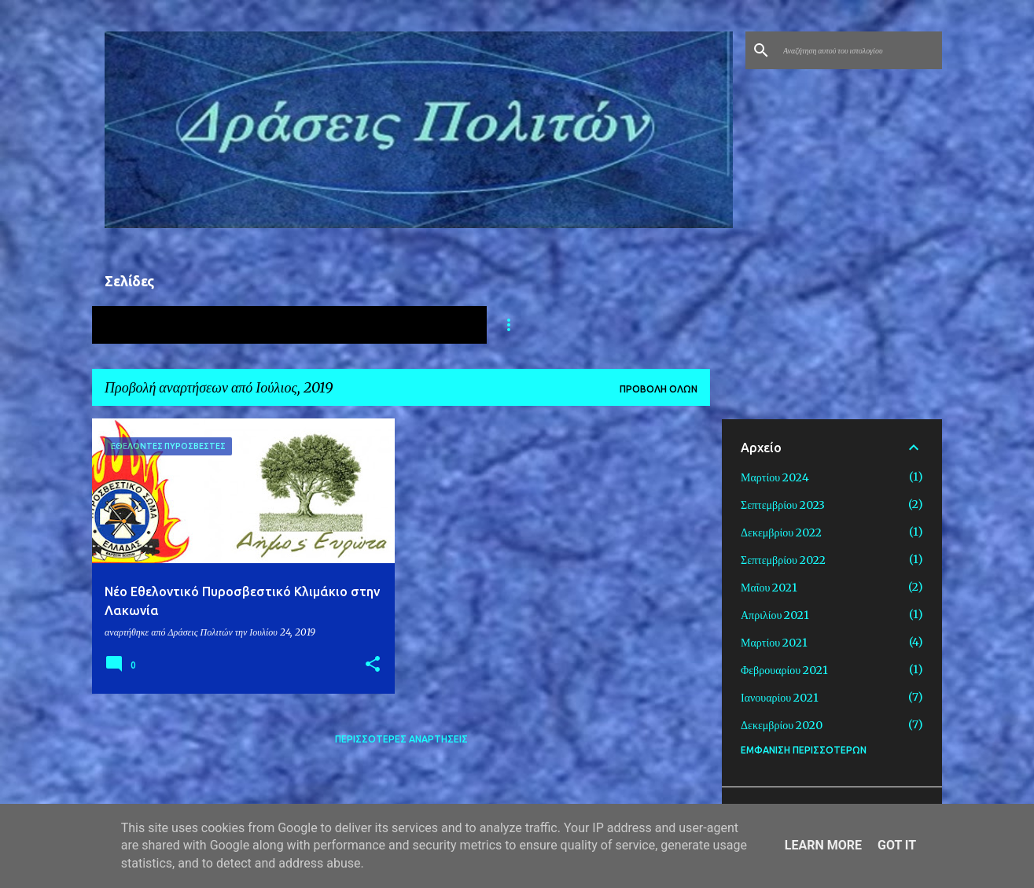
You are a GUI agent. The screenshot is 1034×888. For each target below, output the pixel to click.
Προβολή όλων (658, 389)
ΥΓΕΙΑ (255, 325)
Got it (897, 845)
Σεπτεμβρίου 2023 (783, 505)
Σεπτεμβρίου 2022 (783, 560)
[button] (372, 665)
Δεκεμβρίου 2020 (781, 725)
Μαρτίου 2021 (774, 643)
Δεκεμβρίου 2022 (781, 532)
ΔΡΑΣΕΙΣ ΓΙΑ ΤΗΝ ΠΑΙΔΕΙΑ (388, 325)
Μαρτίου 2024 (775, 477)
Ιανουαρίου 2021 (780, 698)
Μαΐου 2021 (769, 587)
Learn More (823, 845)
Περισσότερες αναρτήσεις (401, 739)
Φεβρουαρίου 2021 (784, 670)
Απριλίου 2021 (775, 615)
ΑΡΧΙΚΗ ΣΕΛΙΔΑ (154, 325)
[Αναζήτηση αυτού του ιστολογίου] (859, 50)
